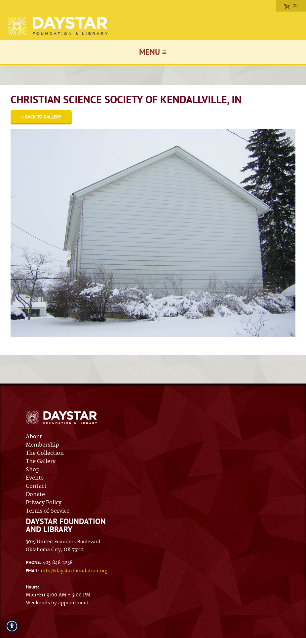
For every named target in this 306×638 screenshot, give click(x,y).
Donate (35, 494)
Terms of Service (47, 511)
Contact (36, 486)
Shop (32, 469)
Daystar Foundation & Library (58, 26)
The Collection (45, 453)
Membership (42, 445)
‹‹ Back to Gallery (41, 117)
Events (35, 478)
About (34, 436)
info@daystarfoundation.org (74, 571)
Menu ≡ (153, 52)
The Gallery (41, 461)
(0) (291, 6)
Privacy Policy (43, 502)
